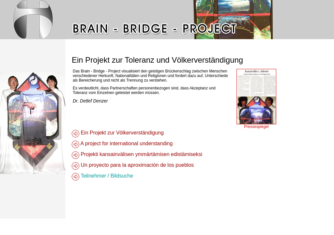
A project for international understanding (126, 143)
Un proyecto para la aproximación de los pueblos (136, 165)
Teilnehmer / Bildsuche (106, 176)
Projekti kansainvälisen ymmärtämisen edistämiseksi (140, 154)
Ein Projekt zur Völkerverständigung (121, 132)
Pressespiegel (256, 126)
